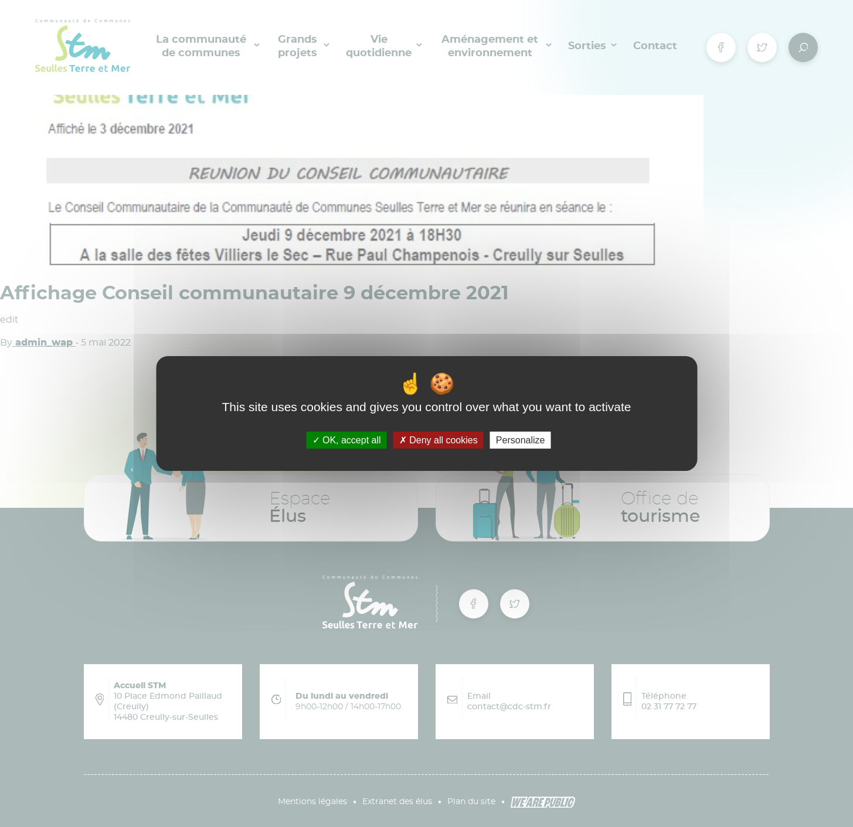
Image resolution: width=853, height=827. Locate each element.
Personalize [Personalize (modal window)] (520, 440)
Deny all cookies (438, 440)
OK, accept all (346, 440)
